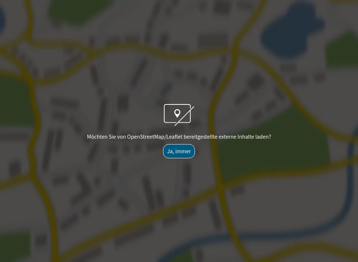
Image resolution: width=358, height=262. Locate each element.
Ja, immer (179, 151)
